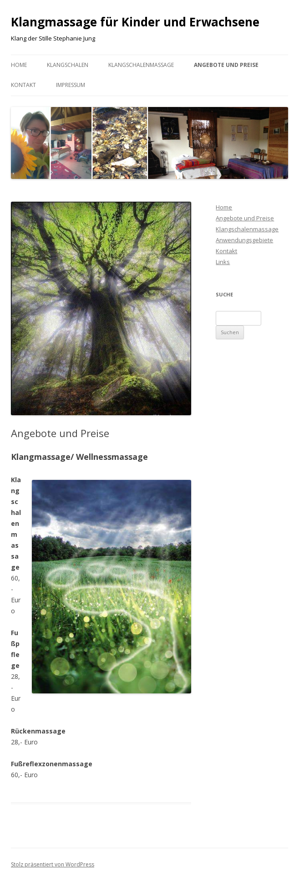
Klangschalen (67, 65)
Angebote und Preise (226, 65)
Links (223, 262)
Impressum (70, 85)
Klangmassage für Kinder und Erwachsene (135, 22)
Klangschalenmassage (141, 65)
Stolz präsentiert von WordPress (52, 864)
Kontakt (23, 85)
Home (19, 65)
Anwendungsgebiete (244, 240)
